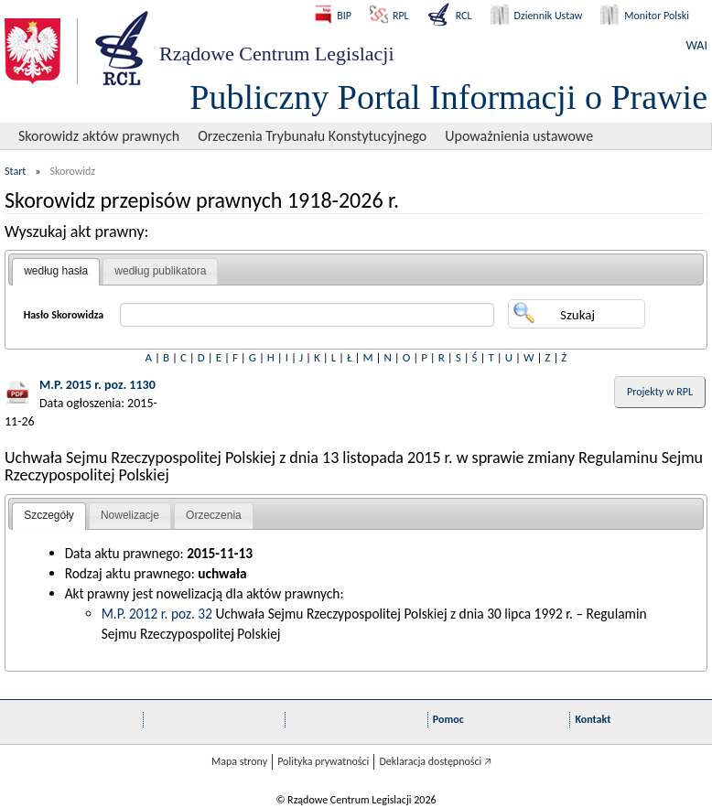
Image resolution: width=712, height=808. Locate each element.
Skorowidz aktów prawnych (98, 136)
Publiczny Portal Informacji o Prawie (448, 97)
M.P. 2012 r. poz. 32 (157, 613)
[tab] (56, 271)
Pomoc (448, 719)
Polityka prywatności (323, 761)
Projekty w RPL (660, 391)
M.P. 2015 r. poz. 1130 (97, 385)
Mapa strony (239, 761)
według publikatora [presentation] (160, 270)
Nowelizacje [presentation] (130, 515)
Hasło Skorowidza (64, 314)
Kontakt (592, 719)
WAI (696, 45)
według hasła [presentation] (56, 270)
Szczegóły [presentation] (49, 515)
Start (15, 171)
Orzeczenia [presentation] (214, 515)
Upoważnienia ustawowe (519, 136)
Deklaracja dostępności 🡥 (435, 761)
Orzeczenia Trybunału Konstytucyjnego (312, 136)
